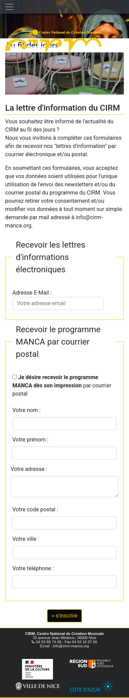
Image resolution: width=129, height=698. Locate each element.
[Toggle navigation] (9, 7)
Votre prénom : (30, 439)
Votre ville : (27, 539)
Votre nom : (26, 410)
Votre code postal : (36, 509)
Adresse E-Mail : (58, 299)
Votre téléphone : (34, 568)
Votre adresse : (29, 469)
